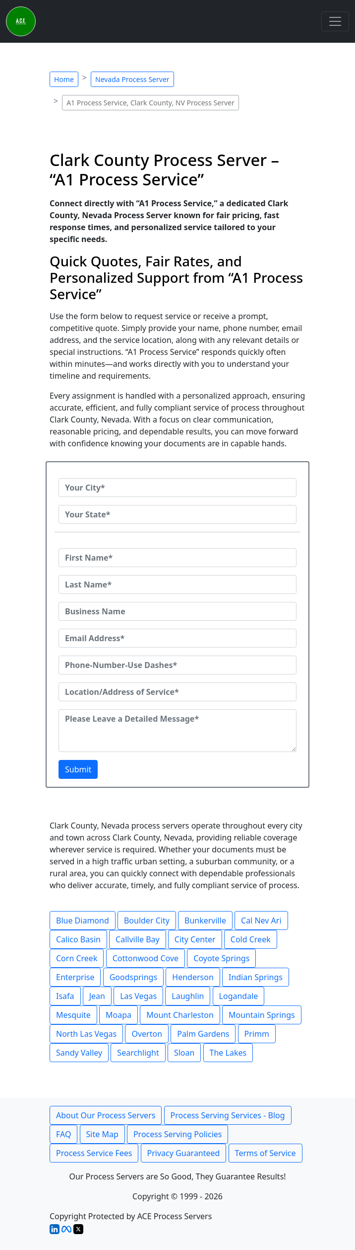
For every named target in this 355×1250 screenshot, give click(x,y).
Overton (146, 1033)
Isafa (65, 996)
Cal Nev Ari (261, 920)
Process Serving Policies (177, 1134)
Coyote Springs (221, 958)
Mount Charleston (180, 1014)
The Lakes (228, 1052)
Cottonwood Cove (145, 958)
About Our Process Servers (105, 1115)
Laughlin (188, 996)
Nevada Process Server (132, 79)
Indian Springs (256, 977)
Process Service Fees (94, 1153)
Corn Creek (76, 958)
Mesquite (73, 1014)
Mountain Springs (262, 1014)
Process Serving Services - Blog (228, 1115)
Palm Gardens (203, 1033)
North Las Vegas (86, 1033)
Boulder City (147, 920)
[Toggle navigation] (335, 21)
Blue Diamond (82, 920)
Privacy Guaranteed (183, 1153)
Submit (78, 769)
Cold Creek (251, 939)
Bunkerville (205, 920)
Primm (256, 1033)
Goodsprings (133, 977)
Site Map (102, 1134)
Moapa (118, 1014)
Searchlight (138, 1052)
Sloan (184, 1052)
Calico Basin (78, 939)
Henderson (192, 977)
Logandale (238, 996)
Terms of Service (265, 1153)
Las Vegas (138, 996)
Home (64, 79)
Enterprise (75, 977)
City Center (195, 939)
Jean (97, 996)
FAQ (63, 1134)
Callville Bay (138, 939)
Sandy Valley (79, 1052)
